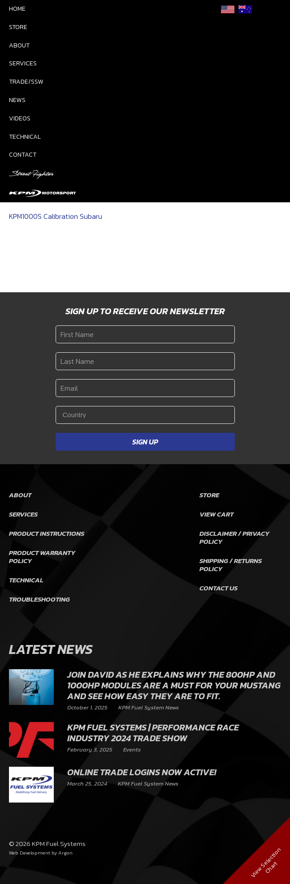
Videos (19, 118)
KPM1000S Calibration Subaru (55, 216)
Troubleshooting (39, 599)
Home (17, 8)
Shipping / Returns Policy (230, 564)
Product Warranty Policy (42, 556)
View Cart (216, 514)
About (19, 45)
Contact (22, 154)
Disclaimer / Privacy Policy (234, 537)
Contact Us (218, 588)
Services (23, 63)
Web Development (29, 852)
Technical (25, 136)
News (17, 100)
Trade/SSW (26, 81)
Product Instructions (46, 533)
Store (18, 27)
